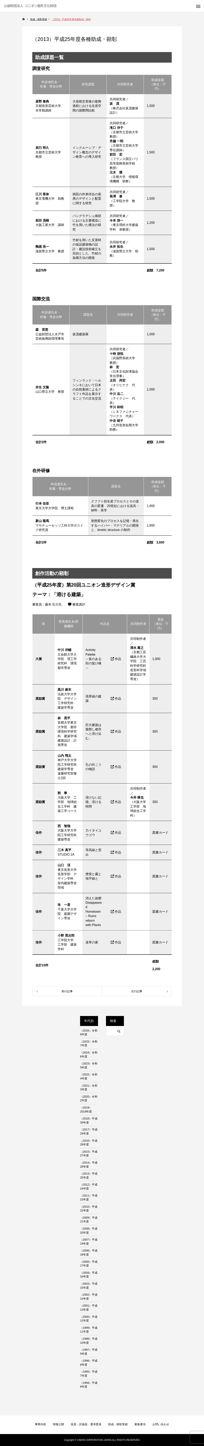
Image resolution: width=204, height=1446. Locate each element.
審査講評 (76, 604)
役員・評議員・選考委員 (86, 1424)
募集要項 (140, 1424)
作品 (116, 659)
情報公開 (58, 1424)
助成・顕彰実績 (118, 1424)
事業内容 (40, 1424)
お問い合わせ (160, 1424)
